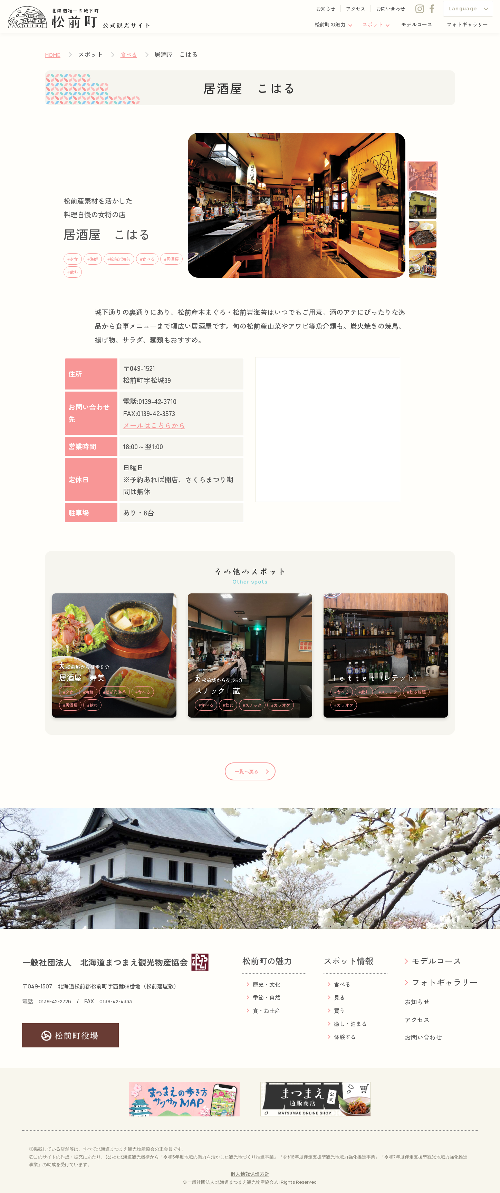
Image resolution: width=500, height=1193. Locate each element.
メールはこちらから (154, 425)
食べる (129, 54)
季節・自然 (266, 997)
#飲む (72, 272)
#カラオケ (280, 705)
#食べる (147, 259)
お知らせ (325, 11)
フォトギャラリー (466, 27)
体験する (345, 1037)
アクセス (355, 11)
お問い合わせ (390, 11)
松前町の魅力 (323, 27)
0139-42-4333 (121, 1001)
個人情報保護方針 (250, 1173)
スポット (367, 27)
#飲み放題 (416, 692)
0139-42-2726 (57, 1001)
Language (463, 11)
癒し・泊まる (350, 1023)
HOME (52, 54)
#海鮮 (92, 259)
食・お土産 (266, 1010)
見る (339, 997)
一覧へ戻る (246, 771)
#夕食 (72, 259)
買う (339, 1010)
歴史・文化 (266, 984)
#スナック (252, 705)
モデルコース (413, 27)
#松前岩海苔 (119, 259)
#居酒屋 (171, 259)
